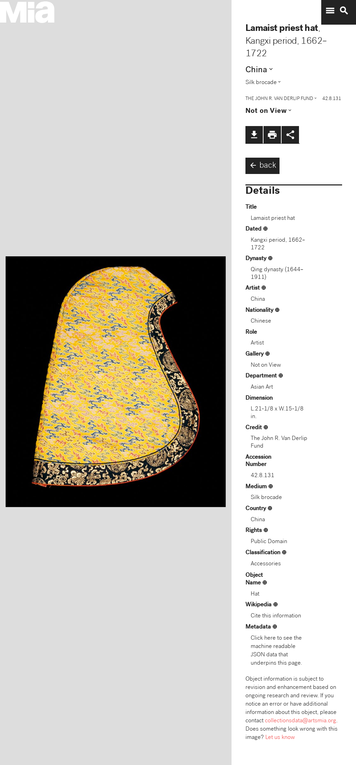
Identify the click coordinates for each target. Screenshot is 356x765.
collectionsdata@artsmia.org (300, 721)
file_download (254, 135)
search (344, 11)
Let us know (280, 738)
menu (330, 11)
